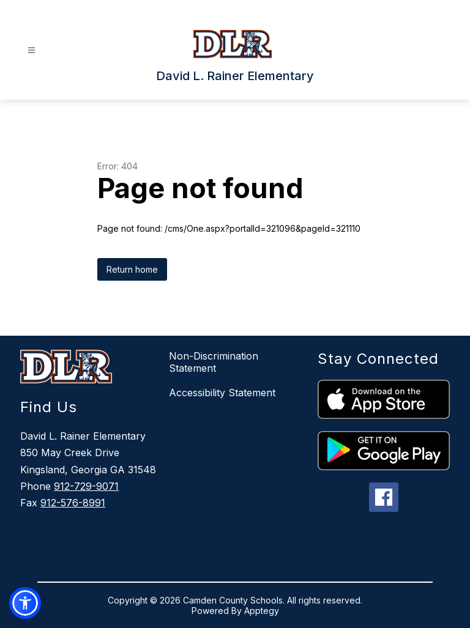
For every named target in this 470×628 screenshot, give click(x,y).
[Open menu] (31, 50)
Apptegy (261, 610)
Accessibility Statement (222, 392)
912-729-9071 (86, 486)
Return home (132, 269)
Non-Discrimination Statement (213, 362)
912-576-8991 (72, 503)
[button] (25, 603)
